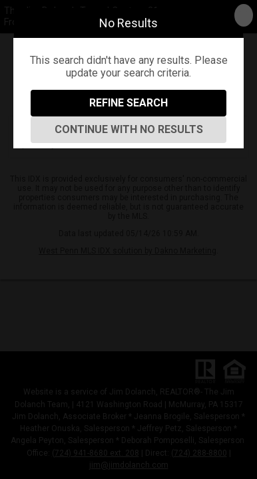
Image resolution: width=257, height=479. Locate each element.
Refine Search (128, 102)
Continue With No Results (129, 129)
